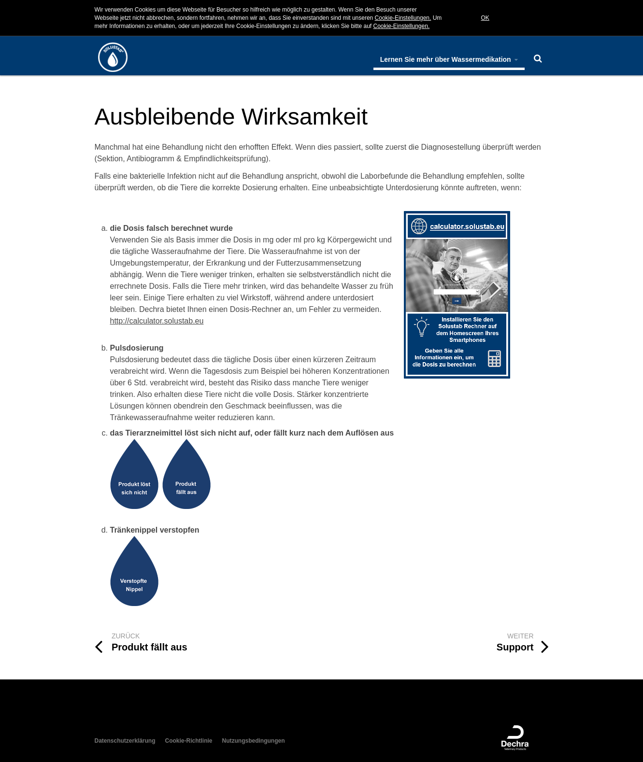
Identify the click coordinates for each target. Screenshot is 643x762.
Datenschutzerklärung (125, 740)
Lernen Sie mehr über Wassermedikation (449, 59)
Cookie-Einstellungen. (403, 17)
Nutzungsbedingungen (253, 740)
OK (485, 17)
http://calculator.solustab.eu (157, 321)
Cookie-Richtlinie (189, 740)
